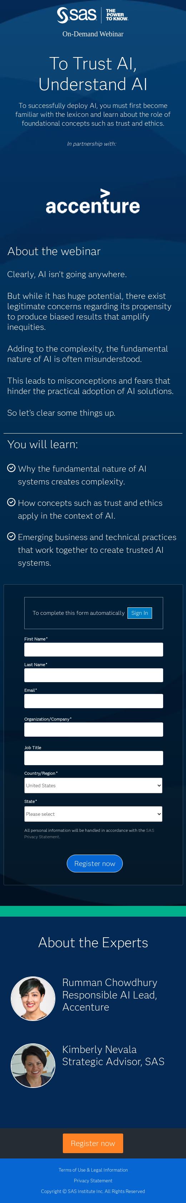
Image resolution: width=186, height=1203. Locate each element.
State (30, 801)
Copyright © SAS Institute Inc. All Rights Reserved (93, 1191)
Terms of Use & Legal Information (93, 1170)
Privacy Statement (93, 1180)
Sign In (139, 613)
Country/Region (40, 773)
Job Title (32, 747)
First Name (35, 639)
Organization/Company (47, 719)
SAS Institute (93, 22)
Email (30, 690)
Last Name (35, 664)
